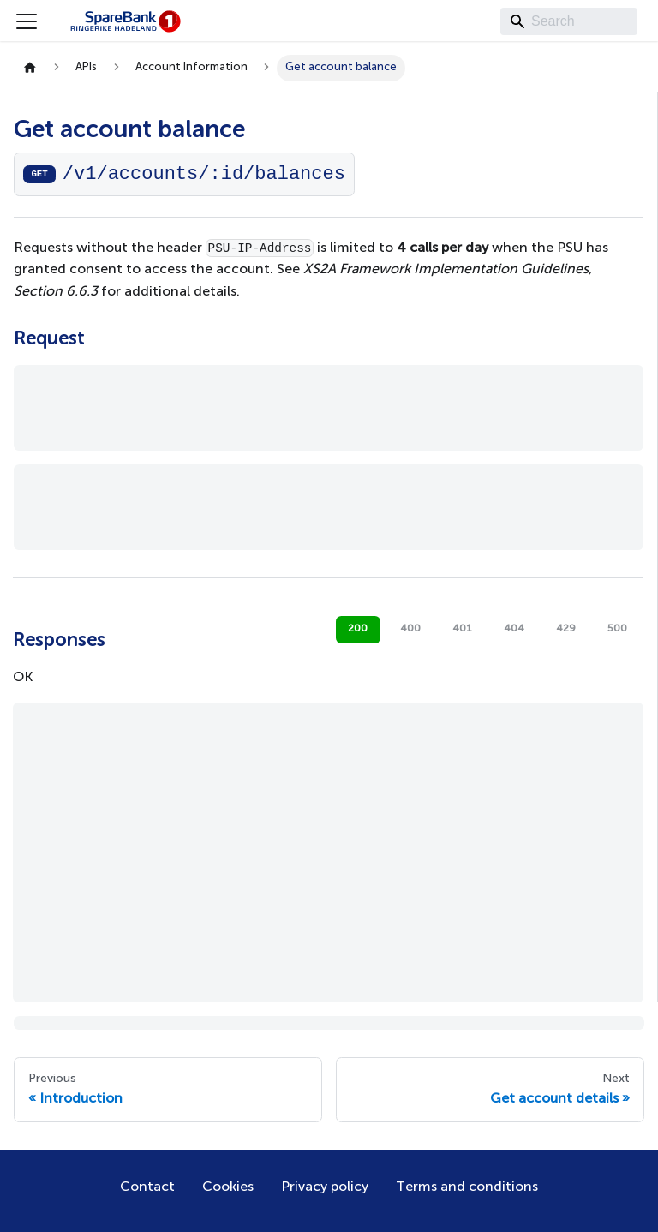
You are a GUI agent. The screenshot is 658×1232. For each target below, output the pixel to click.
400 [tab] (410, 629)
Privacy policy (324, 1187)
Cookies (228, 1187)
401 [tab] (462, 629)
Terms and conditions (467, 1187)
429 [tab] (566, 629)
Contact (147, 1187)
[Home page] (30, 68)
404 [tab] (514, 629)
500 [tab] (617, 629)
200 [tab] (358, 629)
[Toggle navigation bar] (26, 21)
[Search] (568, 21)
